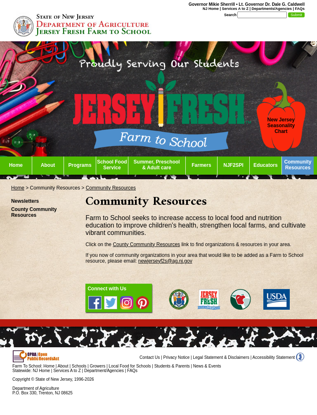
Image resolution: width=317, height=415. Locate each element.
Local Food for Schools (130, 366)
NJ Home (211, 9)
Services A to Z (235, 9)
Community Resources (111, 188)
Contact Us (150, 357)
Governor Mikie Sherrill (212, 4)
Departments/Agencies (271, 9)
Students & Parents (172, 366)
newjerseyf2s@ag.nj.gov (165, 261)
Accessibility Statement (274, 357)
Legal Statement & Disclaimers (221, 357)
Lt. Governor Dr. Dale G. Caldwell (272, 4)
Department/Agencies (104, 370)
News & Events (207, 366)
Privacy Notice (176, 357)
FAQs (300, 9)
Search (230, 15)
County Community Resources (146, 244)
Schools (79, 366)
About (63, 366)
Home (17, 188)
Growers (97, 366)
